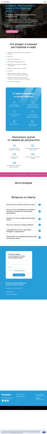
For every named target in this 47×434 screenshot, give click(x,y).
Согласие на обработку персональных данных (40, 422)
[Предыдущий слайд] (2, 200)
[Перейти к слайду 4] (24, 213)
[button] (12, 31)
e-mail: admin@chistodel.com (12, 318)
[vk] (3, 425)
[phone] (19, 291)
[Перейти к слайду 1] (21, 213)
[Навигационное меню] (45, 1)
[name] (19, 286)
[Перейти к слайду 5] (25, 213)
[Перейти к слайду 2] (22, 213)
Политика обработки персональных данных (40, 419)
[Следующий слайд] (45, 200)
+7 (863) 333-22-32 (10, 316)
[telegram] (5, 425)
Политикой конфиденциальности (19, 294)
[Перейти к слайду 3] (23, 213)
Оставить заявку (19, 299)
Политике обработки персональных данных (16, 432)
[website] (8, 425)
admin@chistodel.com (20, 420)
